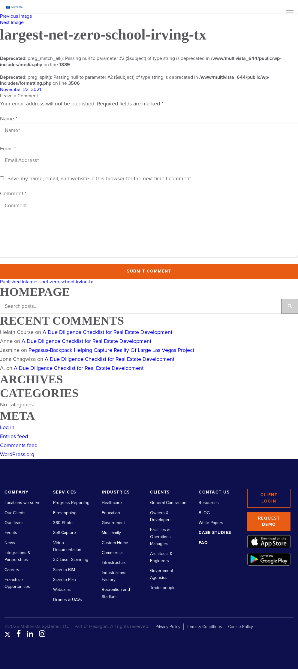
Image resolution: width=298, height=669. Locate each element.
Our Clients (15, 512)
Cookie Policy (240, 626)
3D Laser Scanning (70, 559)
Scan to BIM (64, 569)
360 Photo (63, 522)
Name (8, 118)
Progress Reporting (71, 502)
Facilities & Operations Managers (160, 536)
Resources (209, 502)
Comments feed (19, 445)
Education (111, 512)
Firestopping (65, 512)
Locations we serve (23, 502)
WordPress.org (17, 454)
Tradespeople (163, 587)
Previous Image (16, 16)
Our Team (14, 522)
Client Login (268, 498)
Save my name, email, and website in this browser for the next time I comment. (100, 178)
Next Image (12, 22)
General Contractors (169, 502)
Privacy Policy (167, 626)
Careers (12, 569)
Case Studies (215, 532)
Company (17, 492)
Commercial (112, 552)
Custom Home (115, 542)
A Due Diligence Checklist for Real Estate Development (107, 332)
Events (11, 532)
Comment (13, 193)
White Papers (211, 522)
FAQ (203, 542)
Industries (116, 492)
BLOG (204, 512)
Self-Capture (64, 532)
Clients (160, 492)
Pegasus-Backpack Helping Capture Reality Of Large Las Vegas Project (111, 350)
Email (8, 148)
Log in (7, 427)
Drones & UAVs (67, 599)
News (10, 542)
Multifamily (111, 532)
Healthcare (112, 502)
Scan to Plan (64, 579)
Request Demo (269, 521)
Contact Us (214, 492)
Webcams (62, 589)
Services (64, 492)
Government (113, 522)
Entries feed (14, 436)
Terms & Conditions (204, 626)
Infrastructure (114, 562)
